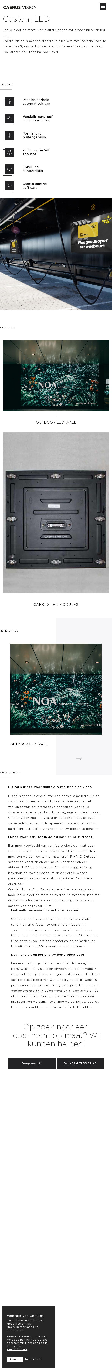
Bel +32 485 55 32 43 (80, 1063)
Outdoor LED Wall (56, 422)
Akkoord (15, 1359)
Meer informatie (17, 1349)
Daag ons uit (32, 1063)
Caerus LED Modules (56, 604)
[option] (56, 695)
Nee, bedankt (33, 1359)
